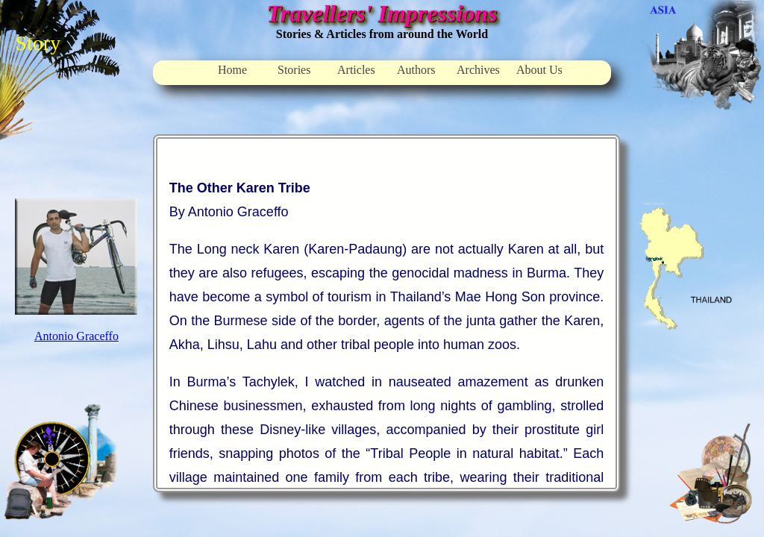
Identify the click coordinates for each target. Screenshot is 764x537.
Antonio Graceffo (76, 336)
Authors (416, 69)
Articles (356, 69)
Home (232, 69)
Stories (294, 69)
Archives (478, 69)
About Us (539, 69)
